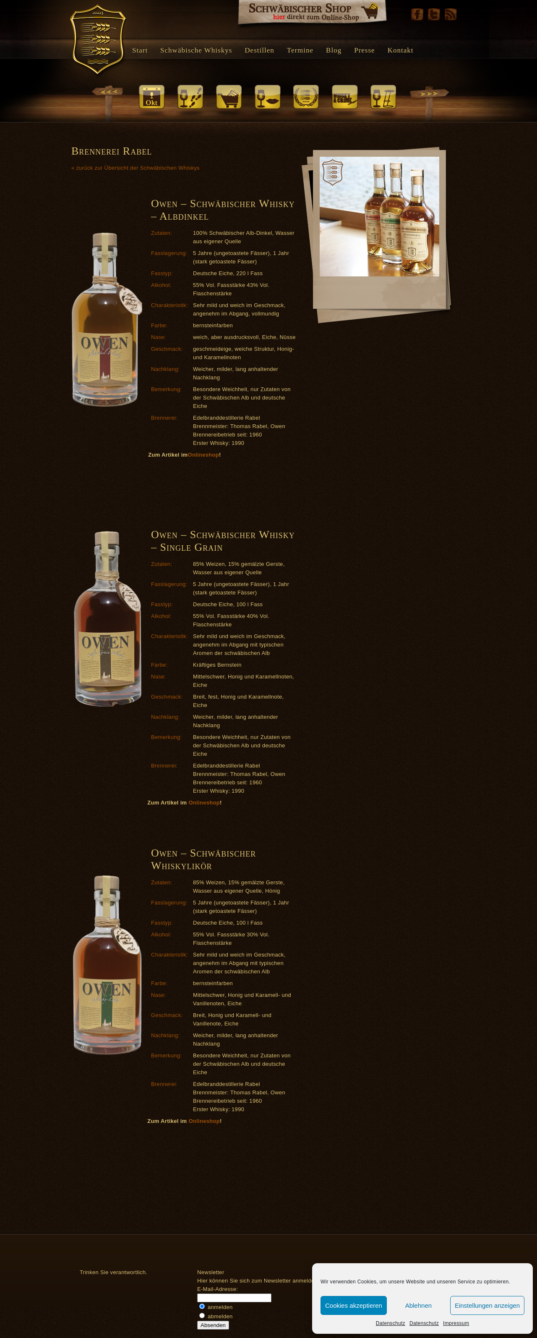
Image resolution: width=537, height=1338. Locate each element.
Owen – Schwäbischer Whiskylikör (203, 859)
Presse (364, 50)
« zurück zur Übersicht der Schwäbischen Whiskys (135, 168)
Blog (333, 50)
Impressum (456, 1323)
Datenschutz (390, 1323)
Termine (300, 50)
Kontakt (401, 50)
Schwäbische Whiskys (196, 50)
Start (140, 50)
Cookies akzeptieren (353, 1305)
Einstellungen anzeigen (487, 1305)
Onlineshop (203, 455)
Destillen (259, 50)
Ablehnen (418, 1305)
